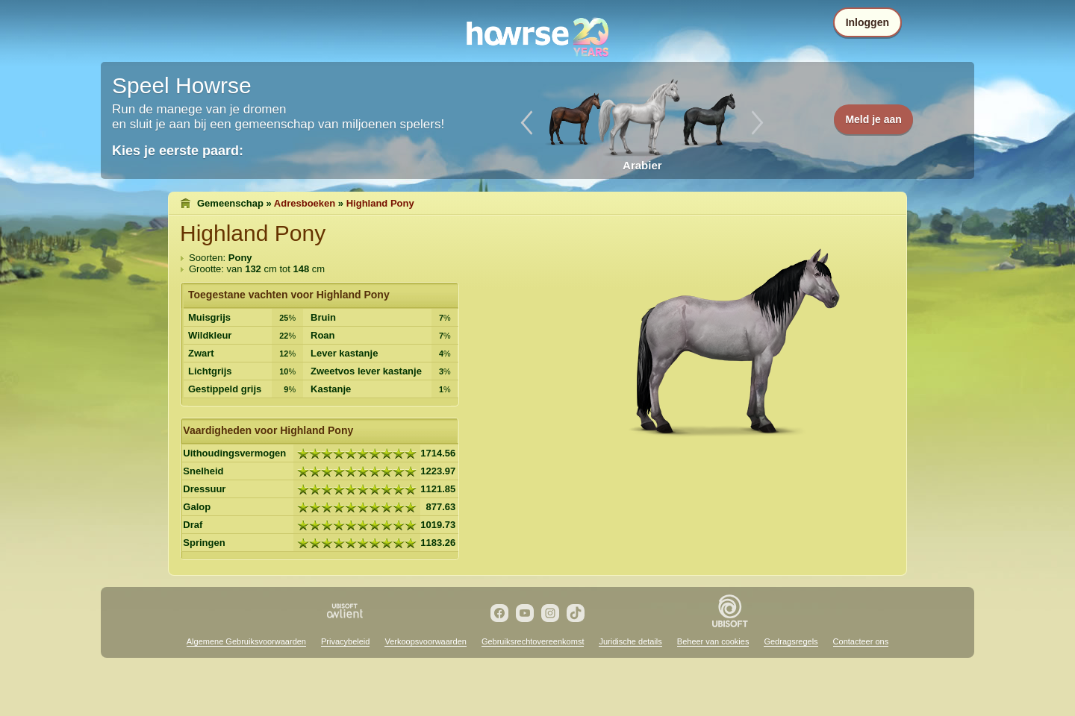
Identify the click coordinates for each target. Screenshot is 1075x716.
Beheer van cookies (713, 641)
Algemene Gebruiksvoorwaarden (246, 641)
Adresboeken (304, 203)
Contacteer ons (861, 641)
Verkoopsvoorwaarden (425, 641)
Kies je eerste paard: (177, 150)
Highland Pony (380, 203)
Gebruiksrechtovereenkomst (533, 641)
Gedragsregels (790, 641)
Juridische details (630, 641)
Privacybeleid (345, 641)
